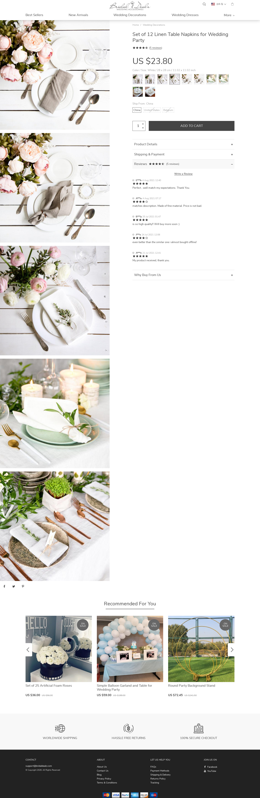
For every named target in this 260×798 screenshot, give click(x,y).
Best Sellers (34, 15)
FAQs (153, 767)
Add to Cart (191, 126)
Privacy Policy (104, 779)
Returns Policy (157, 779)
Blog (99, 775)
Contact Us (102, 771)
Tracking (154, 783)
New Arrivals (78, 15)
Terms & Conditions (107, 783)
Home (135, 25)
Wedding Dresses (185, 15)
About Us (102, 767)
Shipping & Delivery (160, 775)
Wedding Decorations (129, 15)
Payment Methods (159, 771)
